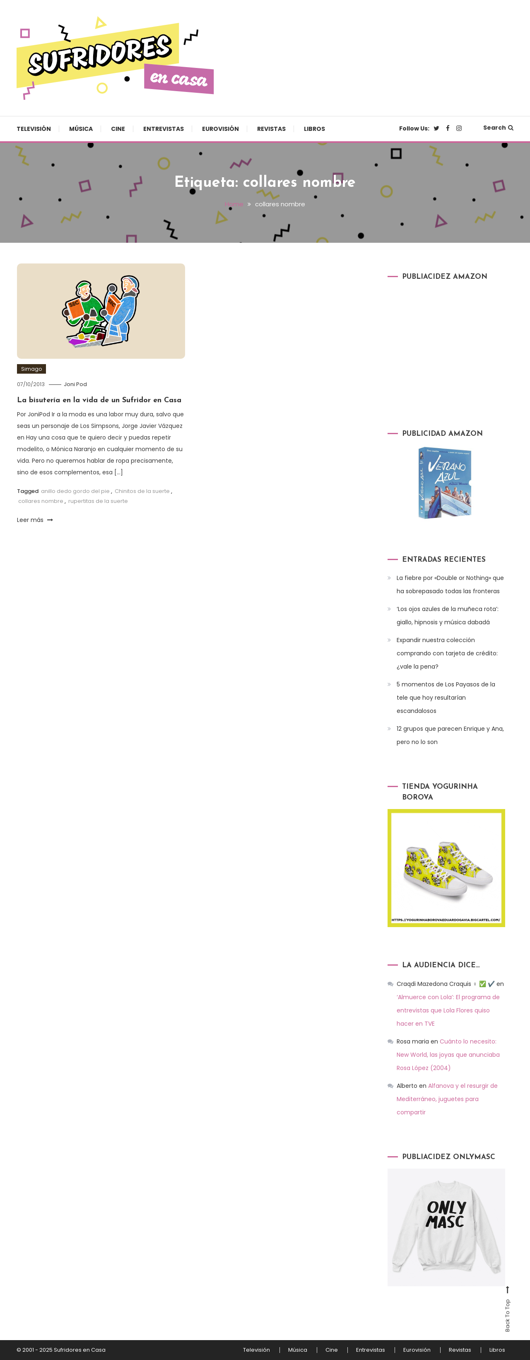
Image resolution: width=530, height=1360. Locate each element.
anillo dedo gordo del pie (75, 491)
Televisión (34, 129)
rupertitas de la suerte (98, 501)
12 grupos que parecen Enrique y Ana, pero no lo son (450, 735)
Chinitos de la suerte (142, 491)
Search (498, 127)
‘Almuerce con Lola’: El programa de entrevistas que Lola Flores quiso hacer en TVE (448, 1010)
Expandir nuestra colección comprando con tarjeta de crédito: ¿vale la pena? (447, 653)
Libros (314, 129)
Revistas (271, 129)
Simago (31, 368)
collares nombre (40, 501)
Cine (118, 129)
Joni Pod (75, 384)
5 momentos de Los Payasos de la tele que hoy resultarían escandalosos (446, 697)
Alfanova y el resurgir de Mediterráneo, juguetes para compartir (447, 1099)
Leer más (35, 520)
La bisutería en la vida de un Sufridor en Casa (99, 400)
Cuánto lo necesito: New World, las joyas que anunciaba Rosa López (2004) (448, 1054)
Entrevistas (163, 129)
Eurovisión (220, 129)
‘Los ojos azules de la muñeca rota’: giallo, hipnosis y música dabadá (448, 615)
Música (81, 129)
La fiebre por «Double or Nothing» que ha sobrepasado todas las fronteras (450, 584)
